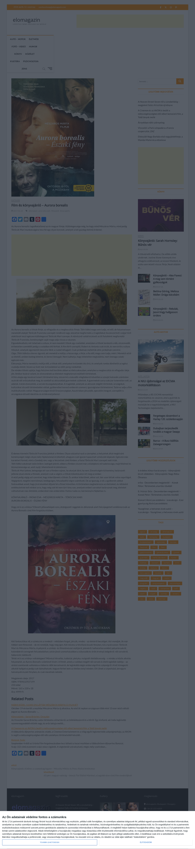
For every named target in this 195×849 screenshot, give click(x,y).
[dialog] (97, 830)
